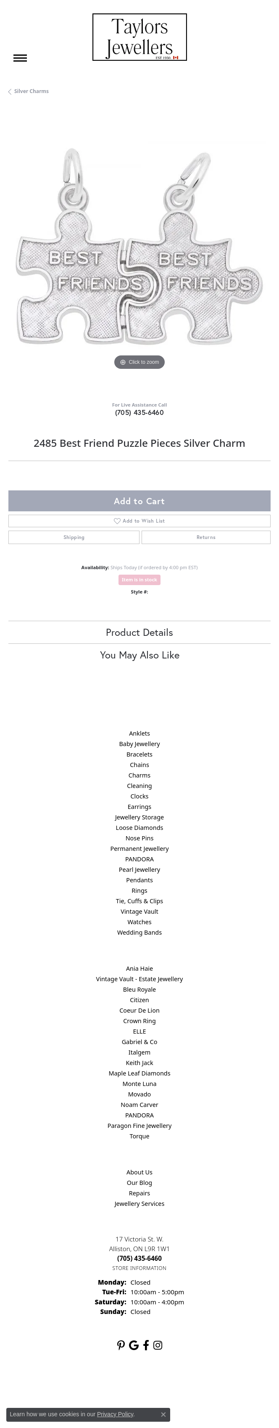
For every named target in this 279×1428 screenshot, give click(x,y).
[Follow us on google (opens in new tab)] (134, 1345)
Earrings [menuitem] (139, 807)
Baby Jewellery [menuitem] (139, 744)
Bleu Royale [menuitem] (139, 989)
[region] (139, 251)
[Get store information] (140, 1268)
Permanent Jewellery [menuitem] (139, 849)
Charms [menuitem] (139, 775)
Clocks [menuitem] (140, 796)
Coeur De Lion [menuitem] (139, 1010)
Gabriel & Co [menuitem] (140, 1042)
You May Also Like (139, 654)
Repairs (139, 1193)
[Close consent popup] (163, 1414)
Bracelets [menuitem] (139, 754)
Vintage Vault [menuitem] (139, 911)
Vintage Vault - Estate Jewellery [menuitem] (139, 979)
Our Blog (139, 1183)
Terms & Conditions (148, 1384)
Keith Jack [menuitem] (139, 1063)
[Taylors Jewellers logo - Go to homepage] (139, 37)
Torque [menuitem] (139, 1136)
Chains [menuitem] (139, 765)
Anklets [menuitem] (139, 733)
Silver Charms (31, 91)
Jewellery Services (140, 1204)
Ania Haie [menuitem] (139, 968)
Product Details (139, 632)
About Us (139, 1172)
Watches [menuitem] (139, 922)
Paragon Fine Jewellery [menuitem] (140, 1126)
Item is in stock (139, 579)
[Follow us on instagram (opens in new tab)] (157, 1345)
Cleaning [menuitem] (139, 786)
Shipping (74, 537)
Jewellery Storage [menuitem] (139, 817)
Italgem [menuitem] (139, 1052)
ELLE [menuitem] (139, 1031)
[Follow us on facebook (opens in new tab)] (146, 1345)
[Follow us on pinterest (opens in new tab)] (121, 1345)
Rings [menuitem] (139, 890)
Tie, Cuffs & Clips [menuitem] (139, 901)
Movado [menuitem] (139, 1094)
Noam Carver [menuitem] (139, 1105)
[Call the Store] (139, 1258)
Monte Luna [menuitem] (139, 1084)
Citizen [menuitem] (139, 1000)
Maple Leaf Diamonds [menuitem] (139, 1073)
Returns (206, 537)
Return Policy (56, 1384)
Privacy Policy (98, 1384)
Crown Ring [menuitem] (139, 1021)
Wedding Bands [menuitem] (139, 932)
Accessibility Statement (210, 1384)
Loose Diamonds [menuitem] (139, 828)
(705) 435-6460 (139, 412)
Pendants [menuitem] (139, 880)
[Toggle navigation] (20, 58)
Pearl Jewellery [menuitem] (139, 869)
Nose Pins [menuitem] (140, 838)
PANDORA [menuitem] (139, 859)
